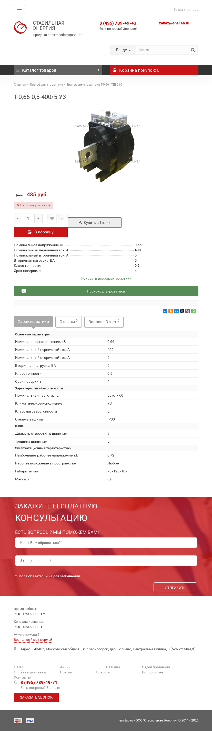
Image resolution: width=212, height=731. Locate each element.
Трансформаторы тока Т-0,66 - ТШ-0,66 (95, 84)
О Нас (19, 667)
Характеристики (33, 321)
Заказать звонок (36, 697)
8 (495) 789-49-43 (117, 23)
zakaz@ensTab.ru (174, 23)
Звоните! (130, 29)
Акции (65, 667)
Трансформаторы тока (46, 84)
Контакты (22, 677)
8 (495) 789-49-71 (39, 682)
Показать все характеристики (106, 278)
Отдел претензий (156, 667)
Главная (20, 84)
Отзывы (68, 321)
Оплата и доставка (30, 672)
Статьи (66, 672)
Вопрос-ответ (153, 672)
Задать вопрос (186, 9)
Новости (103, 672)
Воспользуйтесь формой (33, 640)
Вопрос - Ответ (103, 321)
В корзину (41, 232)
